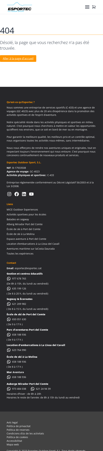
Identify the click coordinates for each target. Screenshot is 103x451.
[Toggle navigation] (87, 7)
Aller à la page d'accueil (18, 58)
